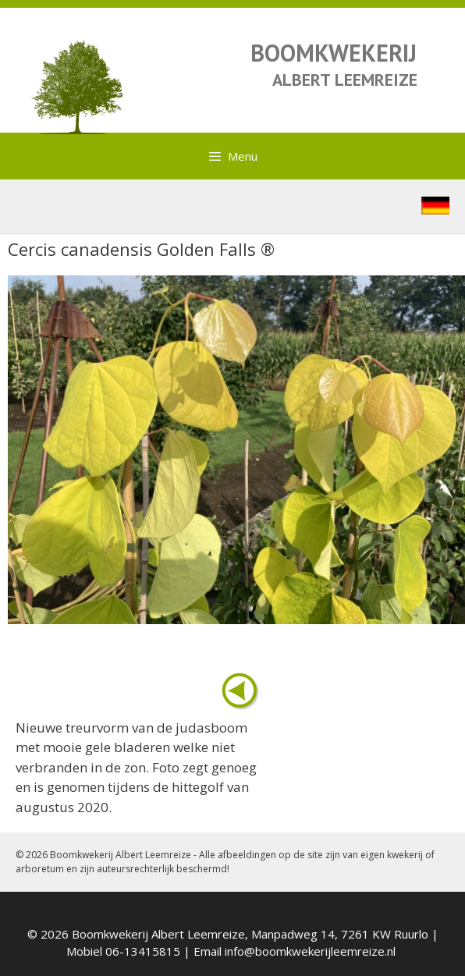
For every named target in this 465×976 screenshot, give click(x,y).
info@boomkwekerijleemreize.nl (310, 951)
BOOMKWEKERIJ (333, 52)
